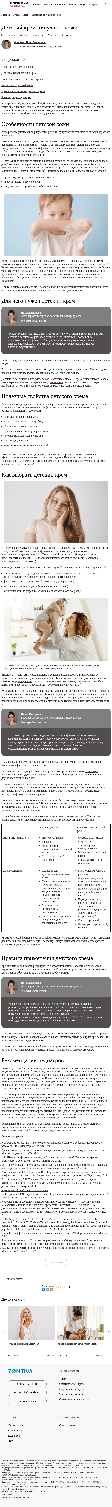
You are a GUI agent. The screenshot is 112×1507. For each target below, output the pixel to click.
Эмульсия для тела (71, 1394)
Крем (62, 1378)
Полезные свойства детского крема (22, 79)
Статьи (59, 4)
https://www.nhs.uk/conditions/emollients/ (24, 1190)
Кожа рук (14, 1435)
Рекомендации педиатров (16, 97)
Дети (11, 1440)
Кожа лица (15, 1430)
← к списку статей (12, 1278)
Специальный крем (71, 1384)
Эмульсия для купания (74, 1389)
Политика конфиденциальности (15, 1498)
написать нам (27, 1401)
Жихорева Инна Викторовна (30, 42)
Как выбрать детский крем (17, 85)
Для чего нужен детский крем (18, 72)
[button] (108, 1331)
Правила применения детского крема (23, 91)
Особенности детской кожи (17, 66)
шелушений (25, 681)
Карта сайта (6, 1494)
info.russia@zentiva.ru (27, 1392)
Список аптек (68, 1425)
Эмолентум (91, 771)
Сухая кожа (15, 1425)
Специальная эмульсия (74, 1399)
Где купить (93, 4)
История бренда (76, 4)
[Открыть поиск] (105, 4)
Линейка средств (41, 4)
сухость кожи (55, 382)
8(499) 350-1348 (27, 1383)
